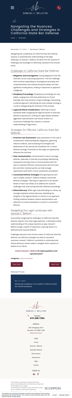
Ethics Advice (36, 354)
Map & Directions (36, 333)
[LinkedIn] (34, 374)
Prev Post (17, 264)
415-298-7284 (37, 318)
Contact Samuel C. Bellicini (26, 251)
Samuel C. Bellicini (36, 346)
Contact (36, 365)
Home (36, 342)
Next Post (55, 264)
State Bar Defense (36, 350)
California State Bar (26, 258)
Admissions (36, 357)
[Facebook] (38, 374)
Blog (36, 361)
